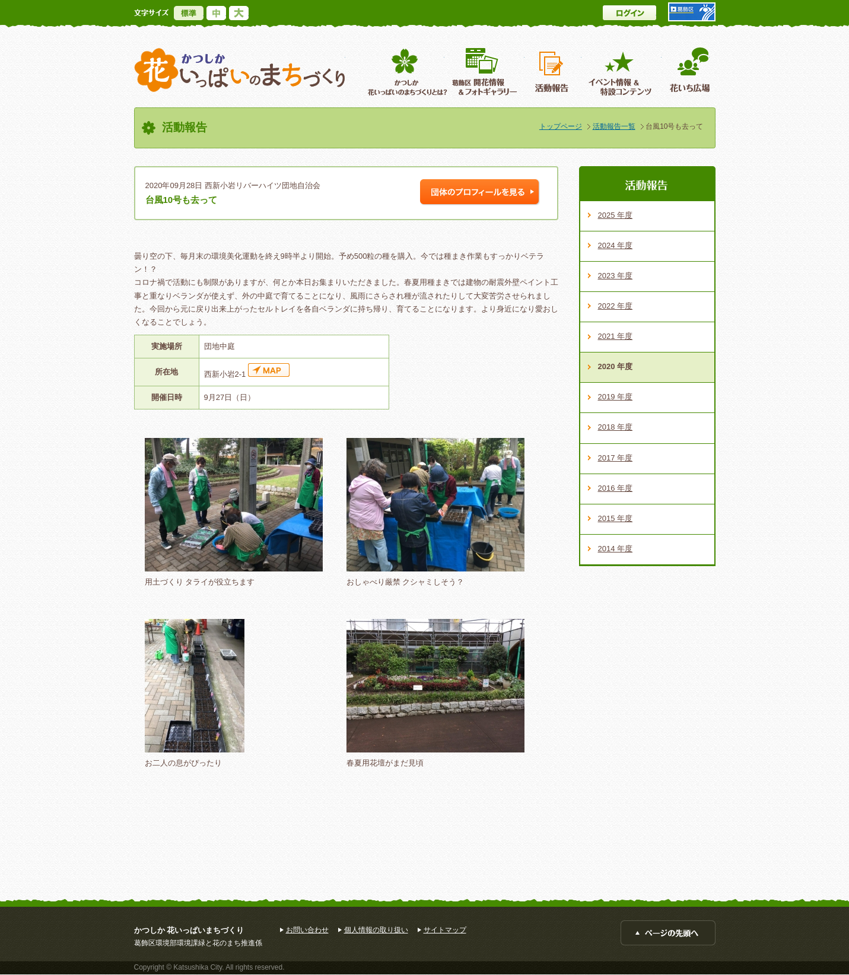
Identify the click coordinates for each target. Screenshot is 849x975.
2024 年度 (615, 245)
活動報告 (552, 71)
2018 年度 (615, 427)
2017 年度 (615, 457)
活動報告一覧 (614, 126)
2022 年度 (615, 305)
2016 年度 (615, 488)
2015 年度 (615, 518)
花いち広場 (686, 71)
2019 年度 (615, 396)
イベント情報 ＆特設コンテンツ (621, 71)
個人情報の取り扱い (376, 930)
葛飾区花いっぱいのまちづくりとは (406, 71)
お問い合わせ (307, 930)
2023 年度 (615, 275)
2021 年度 (615, 336)
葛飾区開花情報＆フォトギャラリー (484, 71)
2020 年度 (615, 366)
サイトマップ (445, 930)
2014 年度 (615, 548)
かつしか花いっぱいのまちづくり (239, 70)
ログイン (629, 12)
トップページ (560, 126)
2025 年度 (615, 215)
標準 (188, 13)
